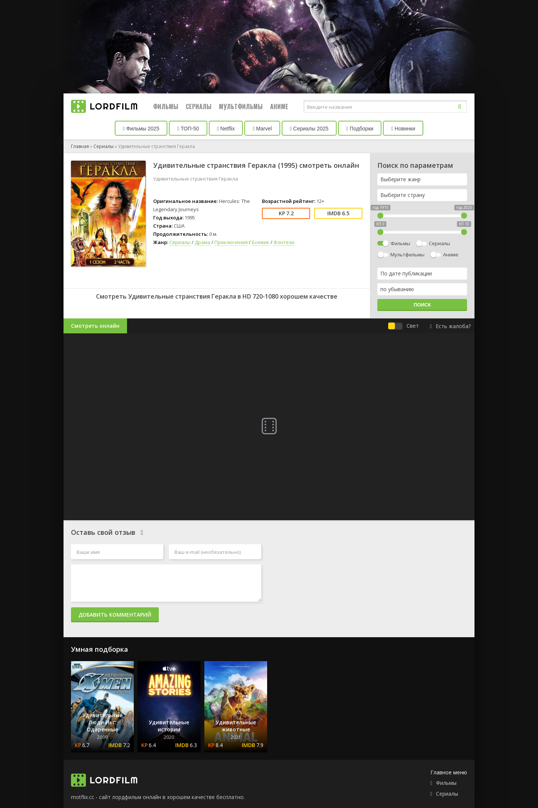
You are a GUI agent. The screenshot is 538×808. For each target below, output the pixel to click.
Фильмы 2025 (141, 129)
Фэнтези (283, 242)
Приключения (231, 242)
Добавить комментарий (114, 614)
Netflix (226, 129)
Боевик (260, 242)
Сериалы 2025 (309, 129)
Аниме (279, 106)
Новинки (403, 129)
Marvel (262, 129)
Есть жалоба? (450, 326)
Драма (202, 242)
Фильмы (165, 106)
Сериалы (198, 106)
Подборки (359, 129)
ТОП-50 (188, 129)
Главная (80, 146)
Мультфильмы (241, 106)
